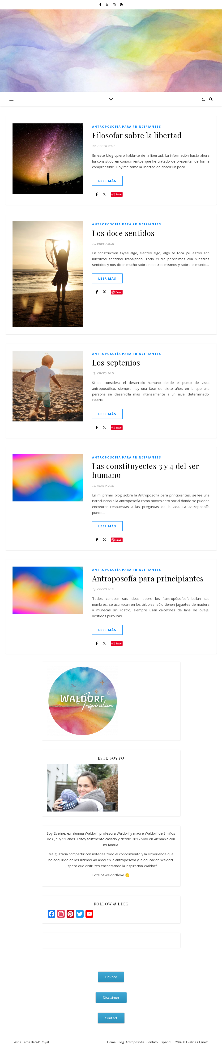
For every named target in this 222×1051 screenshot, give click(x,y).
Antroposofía (135, 1042)
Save (118, 194)
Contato (152, 1042)
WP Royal (42, 1042)
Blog (121, 1042)
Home (111, 1042)
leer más (107, 181)
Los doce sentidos (123, 233)
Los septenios (116, 362)
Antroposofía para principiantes (126, 127)
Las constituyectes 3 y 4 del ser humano (145, 470)
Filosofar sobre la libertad (137, 135)
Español (165, 1042)
